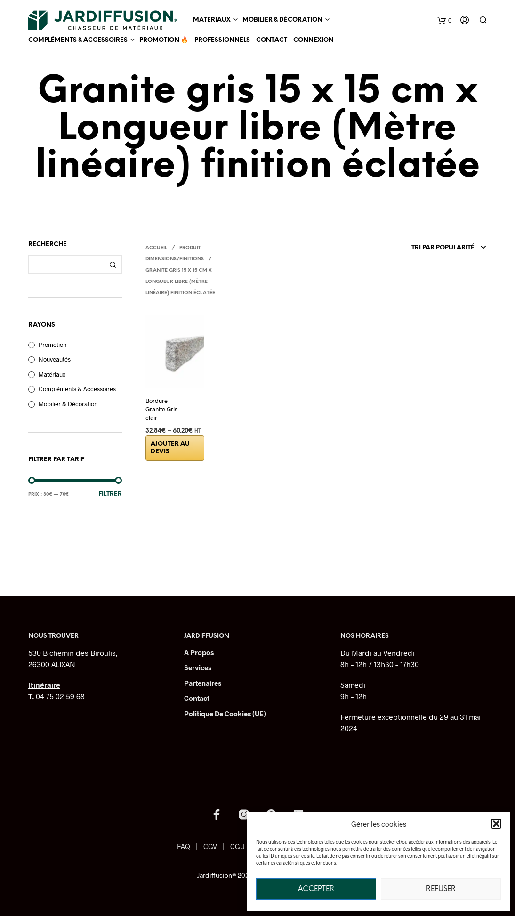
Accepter (316, 889)
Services (197, 667)
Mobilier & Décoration (282, 20)
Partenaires (202, 683)
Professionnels (222, 40)
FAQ (183, 846)
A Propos (199, 652)
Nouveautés (55, 359)
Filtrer (110, 494)
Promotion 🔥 (163, 40)
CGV (210, 846)
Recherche (112, 264)
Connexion (313, 40)
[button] (496, 823)
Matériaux (212, 20)
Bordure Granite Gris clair (161, 409)
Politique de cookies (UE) (225, 713)
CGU (237, 846)
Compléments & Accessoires (78, 40)
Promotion (52, 344)
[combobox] (420, 248)
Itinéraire (44, 684)
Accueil (156, 247)
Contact (271, 40)
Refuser (441, 889)
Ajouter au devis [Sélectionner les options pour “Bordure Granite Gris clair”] (170, 448)
